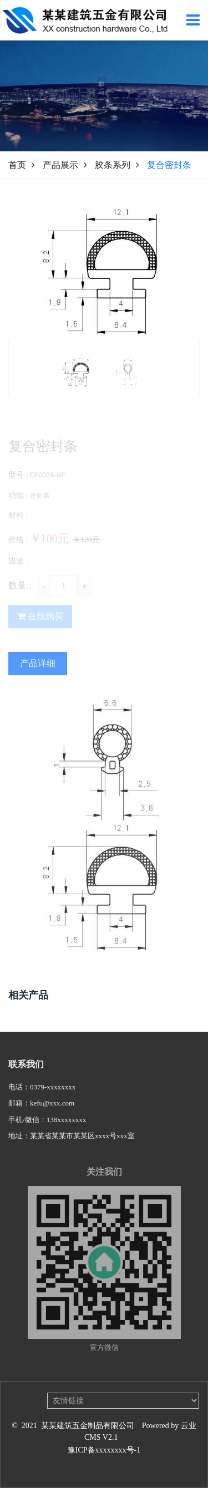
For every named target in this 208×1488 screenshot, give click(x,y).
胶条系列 (112, 165)
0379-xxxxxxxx (52, 1094)
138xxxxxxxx (67, 1127)
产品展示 (60, 165)
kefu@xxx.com (52, 1111)
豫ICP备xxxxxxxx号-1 (104, 1450)
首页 (17, 165)
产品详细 (37, 676)
